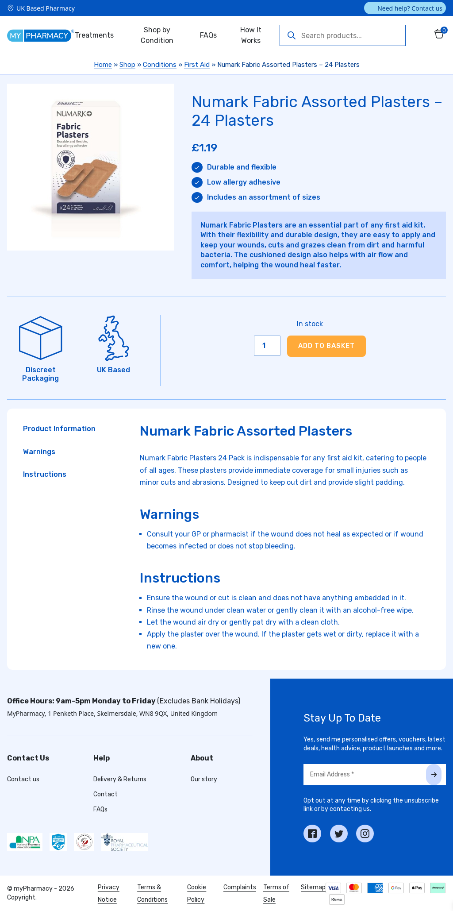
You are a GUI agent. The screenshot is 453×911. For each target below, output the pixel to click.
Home (103, 65)
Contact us (23, 779)
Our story (204, 779)
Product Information (59, 429)
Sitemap (313, 887)
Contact (105, 794)
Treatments (94, 35)
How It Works (250, 35)
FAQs (208, 35)
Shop (127, 65)
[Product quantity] (267, 346)
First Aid (197, 65)
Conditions (160, 65)
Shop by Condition (157, 35)
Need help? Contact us (409, 8)
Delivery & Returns (119, 779)
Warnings (39, 452)
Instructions (44, 474)
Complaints (239, 887)
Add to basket (326, 346)
